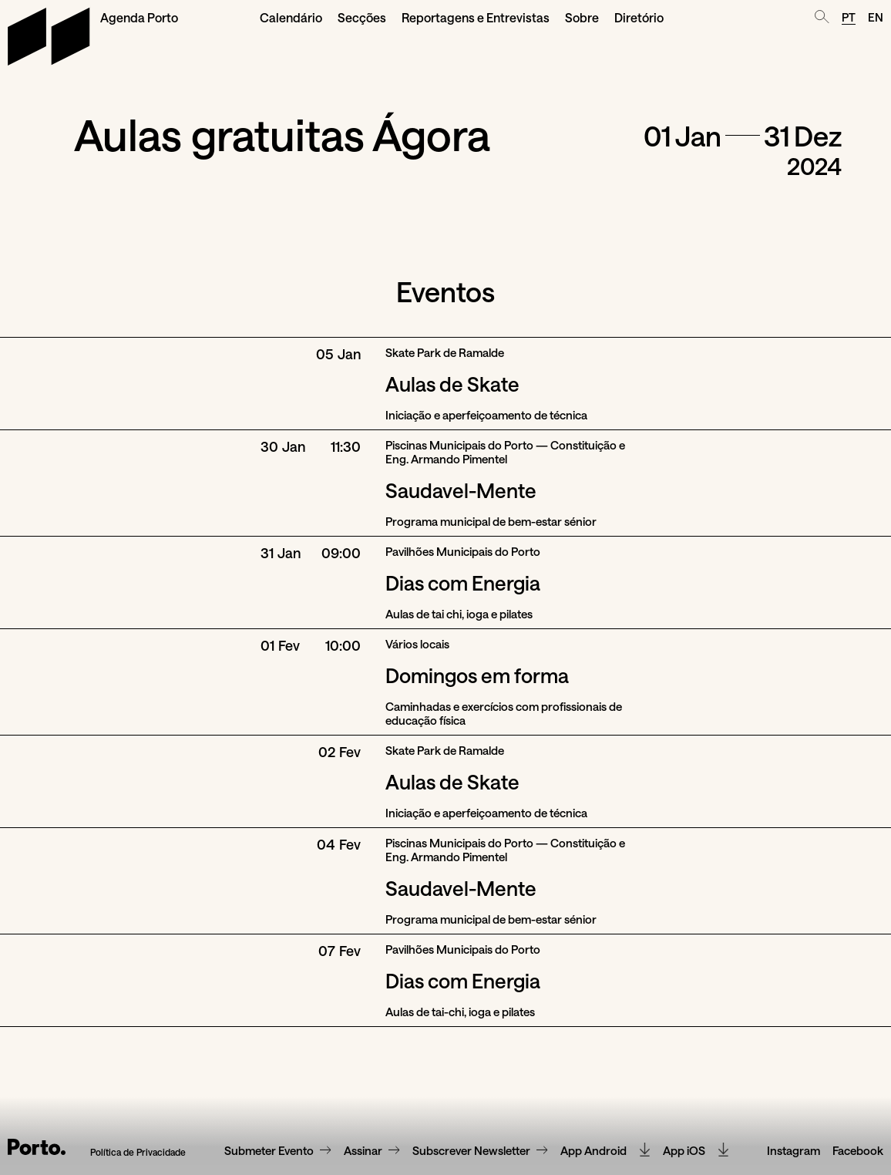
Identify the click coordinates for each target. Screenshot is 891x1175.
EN (875, 17)
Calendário (291, 17)
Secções (362, 17)
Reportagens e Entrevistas (476, 17)
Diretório (639, 17)
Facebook (857, 1121)
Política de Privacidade (138, 1122)
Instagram (793, 1121)
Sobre (582, 17)
